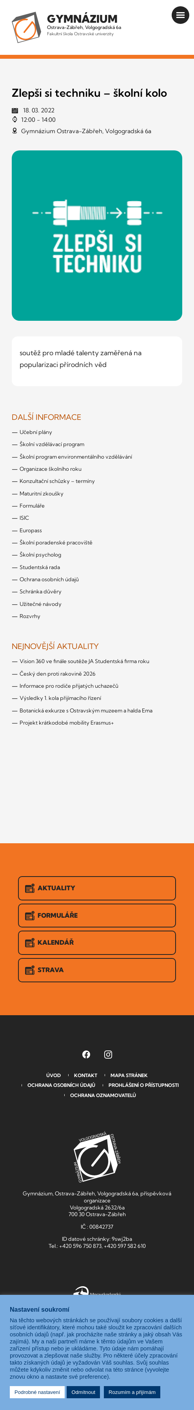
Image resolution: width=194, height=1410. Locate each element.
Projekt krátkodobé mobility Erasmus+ (67, 722)
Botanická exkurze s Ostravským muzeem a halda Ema (86, 710)
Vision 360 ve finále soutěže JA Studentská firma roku (84, 661)
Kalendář (49, 942)
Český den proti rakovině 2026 (58, 674)
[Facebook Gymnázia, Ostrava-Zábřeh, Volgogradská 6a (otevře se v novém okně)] (86, 1054)
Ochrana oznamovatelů (103, 1095)
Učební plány (36, 432)
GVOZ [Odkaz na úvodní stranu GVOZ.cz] (97, 1156)
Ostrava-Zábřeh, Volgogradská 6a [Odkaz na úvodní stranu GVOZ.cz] (84, 24)
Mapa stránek (129, 1075)
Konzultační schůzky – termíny (57, 481)
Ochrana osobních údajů (49, 579)
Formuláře (32, 506)
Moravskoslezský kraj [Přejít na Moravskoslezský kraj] (97, 1293)
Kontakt (85, 1075)
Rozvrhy (30, 616)
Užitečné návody (41, 604)
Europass (31, 530)
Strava (44, 970)
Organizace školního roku (51, 469)
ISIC (24, 518)
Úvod (53, 1075)
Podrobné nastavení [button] (37, 1392)
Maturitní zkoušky (41, 493)
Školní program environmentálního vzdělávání (76, 457)
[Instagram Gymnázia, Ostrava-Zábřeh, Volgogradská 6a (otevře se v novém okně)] (108, 1054)
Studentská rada (40, 567)
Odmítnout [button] (83, 1392)
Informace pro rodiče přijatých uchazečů (69, 686)
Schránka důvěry (41, 591)
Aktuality (50, 888)
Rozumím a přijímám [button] (132, 1392)
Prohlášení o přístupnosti (144, 1085)
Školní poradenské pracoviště (56, 542)
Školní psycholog (40, 554)
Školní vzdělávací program (52, 444)
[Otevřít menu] (180, 15)
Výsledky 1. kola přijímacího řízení (60, 698)
